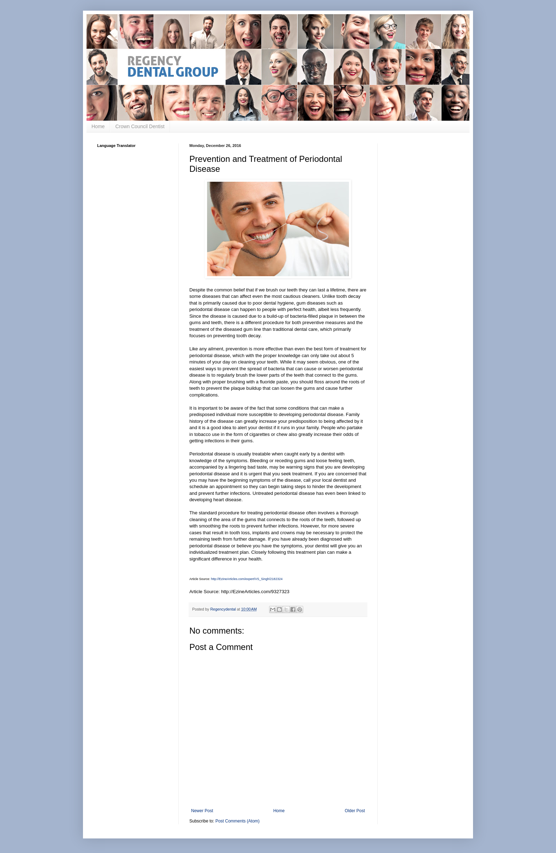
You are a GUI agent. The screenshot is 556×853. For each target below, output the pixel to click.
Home (98, 126)
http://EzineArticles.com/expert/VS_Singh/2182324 (247, 579)
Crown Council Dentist (140, 126)
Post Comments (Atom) (237, 821)
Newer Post (202, 810)
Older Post (355, 810)
